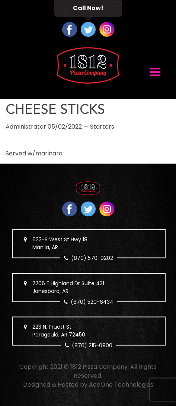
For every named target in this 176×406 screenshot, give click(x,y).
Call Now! (88, 8)
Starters (102, 126)
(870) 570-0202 (92, 258)
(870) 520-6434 (92, 301)
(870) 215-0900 (92, 345)
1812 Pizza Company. (99, 366)
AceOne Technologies (121, 384)
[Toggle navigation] (155, 71)
